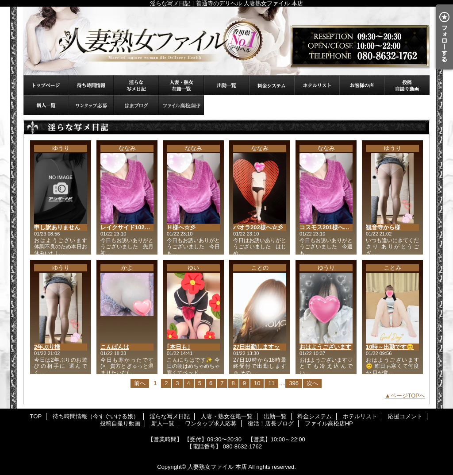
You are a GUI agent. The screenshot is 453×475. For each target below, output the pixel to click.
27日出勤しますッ (256, 347)
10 (257, 383)
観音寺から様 (383, 227)
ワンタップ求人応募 (91, 105)
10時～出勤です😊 (390, 347)
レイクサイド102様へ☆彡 (134, 227)
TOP (46, 85)
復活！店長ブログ (136, 105)
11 (271, 383)
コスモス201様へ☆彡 (327, 227)
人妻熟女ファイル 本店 (217, 466)
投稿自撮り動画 (407, 85)
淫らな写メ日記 (136, 85)
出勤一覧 (226, 85)
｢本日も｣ (178, 347)
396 (294, 383)
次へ (312, 383)
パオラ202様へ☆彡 (258, 227)
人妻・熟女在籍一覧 (181, 85)
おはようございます (325, 347)
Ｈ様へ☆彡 (181, 227)
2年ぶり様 (47, 347)
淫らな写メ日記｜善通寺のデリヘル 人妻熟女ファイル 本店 (226, 41)
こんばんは (114, 347)
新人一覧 (46, 105)
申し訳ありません (57, 227)
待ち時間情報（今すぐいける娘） (91, 85)
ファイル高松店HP (181, 105)
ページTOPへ (408, 395)
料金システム (271, 85)
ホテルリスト (316, 85)
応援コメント (361, 85)
